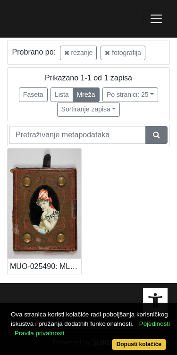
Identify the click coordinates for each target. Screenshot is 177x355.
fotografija (123, 52)
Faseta (33, 94)
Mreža (86, 94)
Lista (62, 94)
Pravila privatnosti (39, 333)
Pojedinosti (154, 323)
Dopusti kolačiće (139, 344)
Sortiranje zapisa (85, 109)
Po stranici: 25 (128, 94)
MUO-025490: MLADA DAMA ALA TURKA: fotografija (45, 266)
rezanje (78, 52)
